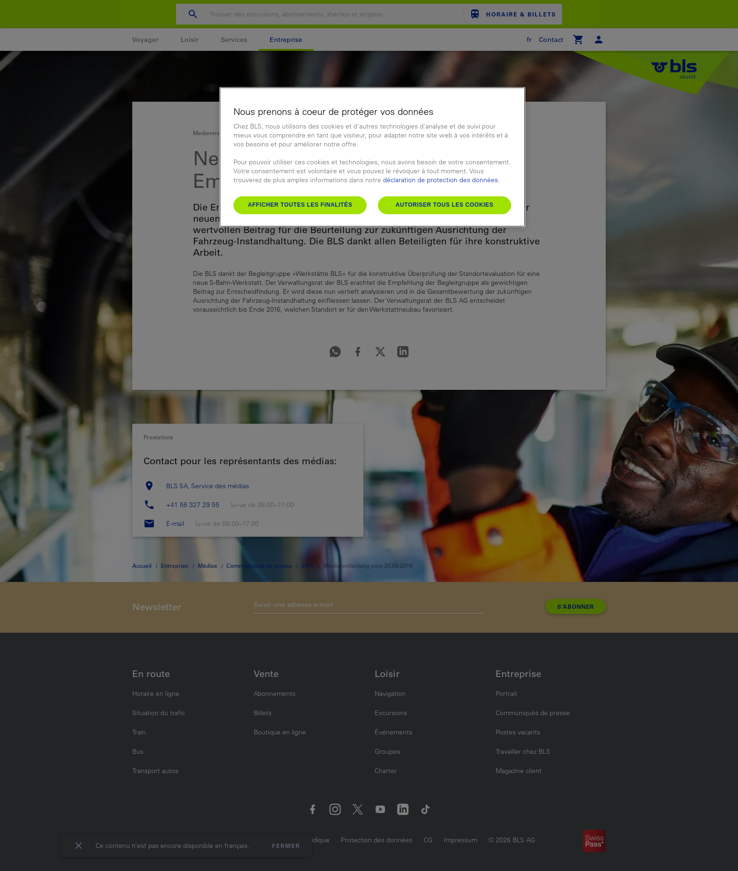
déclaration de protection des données (440, 180)
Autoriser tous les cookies (444, 205)
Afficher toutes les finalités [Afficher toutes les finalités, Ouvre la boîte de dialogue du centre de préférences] (300, 205)
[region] (372, 157)
